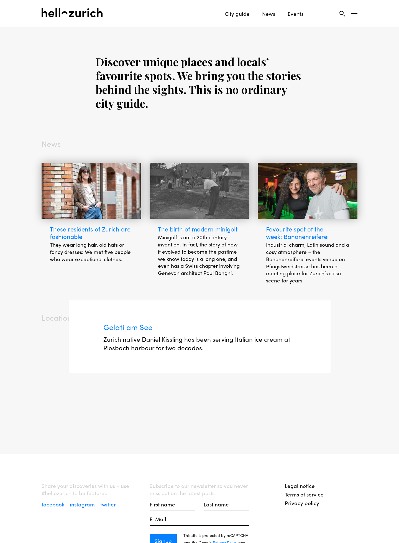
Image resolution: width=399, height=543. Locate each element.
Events (295, 13)
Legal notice (300, 485)
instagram (83, 504)
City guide (237, 13)
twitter (108, 504)
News (268, 13)
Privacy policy (302, 502)
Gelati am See (128, 327)
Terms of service (304, 494)
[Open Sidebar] (354, 13)
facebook (54, 504)
